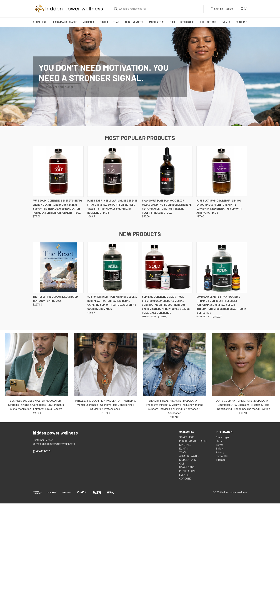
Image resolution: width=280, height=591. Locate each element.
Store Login (222, 524)
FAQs (219, 528)
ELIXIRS (104, 22)
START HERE (39, 22)
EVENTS (226, 22)
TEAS (116, 22)
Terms (219, 532)
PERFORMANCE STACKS (64, 22)
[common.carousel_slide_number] (140, 120)
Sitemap (221, 547)
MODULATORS (156, 22)
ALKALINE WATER (134, 22)
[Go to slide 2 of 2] (142, 207)
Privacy (220, 539)
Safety (220, 536)
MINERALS (88, 22)
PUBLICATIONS (208, 22)
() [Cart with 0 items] (244, 8)
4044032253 (43, 538)
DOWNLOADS (187, 22)
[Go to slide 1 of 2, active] (138, 207)
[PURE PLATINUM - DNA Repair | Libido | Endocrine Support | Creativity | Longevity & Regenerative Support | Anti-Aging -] (221, 258)
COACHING (241, 22)
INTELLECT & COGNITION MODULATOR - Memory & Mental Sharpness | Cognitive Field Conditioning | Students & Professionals (105, 492)
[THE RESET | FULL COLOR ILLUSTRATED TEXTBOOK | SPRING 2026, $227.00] (58, 354)
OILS (172, 22)
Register (229, 8)
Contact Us (222, 543)
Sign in (218, 8)
